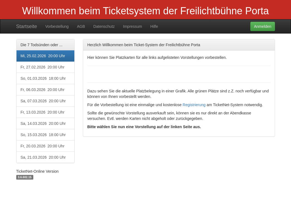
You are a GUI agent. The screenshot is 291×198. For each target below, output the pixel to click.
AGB (81, 26)
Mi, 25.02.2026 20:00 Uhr (43, 56)
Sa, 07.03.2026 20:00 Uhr (43, 101)
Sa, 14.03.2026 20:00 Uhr (43, 123)
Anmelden (262, 26)
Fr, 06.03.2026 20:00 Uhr (43, 89)
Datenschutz (104, 26)
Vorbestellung (57, 26)
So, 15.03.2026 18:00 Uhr (43, 135)
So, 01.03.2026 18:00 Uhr (43, 78)
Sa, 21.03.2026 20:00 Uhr (43, 157)
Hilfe (154, 26)
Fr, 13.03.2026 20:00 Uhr (43, 112)
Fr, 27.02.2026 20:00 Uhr (43, 67)
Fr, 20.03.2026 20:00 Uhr (43, 146)
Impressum (132, 26)
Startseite (26, 26)
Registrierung (194, 105)
